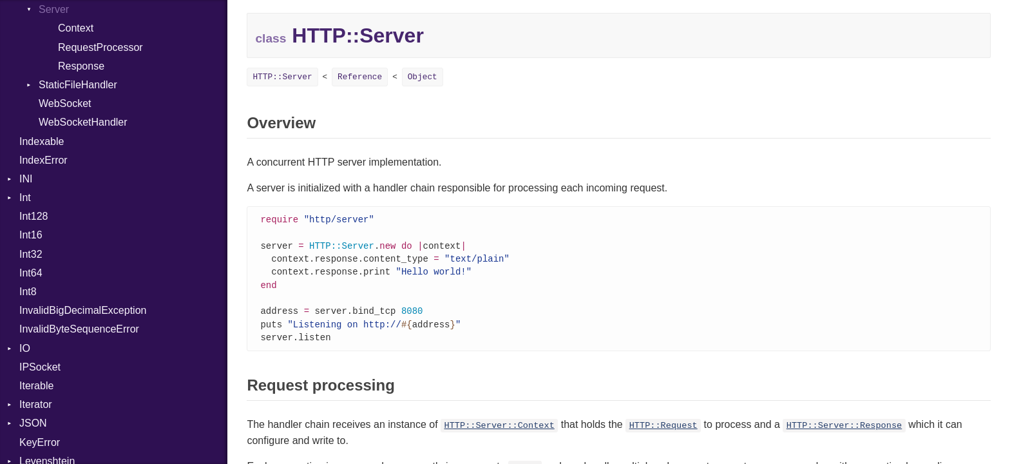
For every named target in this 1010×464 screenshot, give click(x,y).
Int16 (31, 234)
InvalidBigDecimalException (82, 310)
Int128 (33, 216)
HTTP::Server (282, 77)
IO (24, 348)
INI (25, 178)
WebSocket (65, 103)
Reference (360, 77)
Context (75, 28)
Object (422, 77)
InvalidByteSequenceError (79, 329)
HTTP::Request (663, 432)
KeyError (39, 442)
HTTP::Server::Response (844, 432)
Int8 (28, 291)
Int (25, 197)
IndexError (43, 160)
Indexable (41, 141)
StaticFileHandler (78, 84)
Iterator (35, 404)
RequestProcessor (100, 47)
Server (54, 9)
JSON (33, 423)
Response (81, 66)
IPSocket (40, 367)
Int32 (31, 254)
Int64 (31, 272)
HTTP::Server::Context (499, 432)
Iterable (36, 385)
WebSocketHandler (83, 122)
